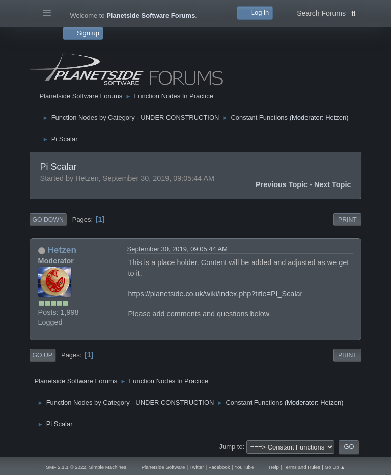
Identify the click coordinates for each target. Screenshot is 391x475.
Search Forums (326, 12)
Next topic (332, 184)
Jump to (231, 447)
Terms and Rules (302, 467)
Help (274, 467)
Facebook (219, 467)
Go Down (48, 219)
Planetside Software (163, 467)
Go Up (42, 355)
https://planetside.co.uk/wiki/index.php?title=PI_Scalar (215, 293)
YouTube (244, 467)
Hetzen (335, 117)
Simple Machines (107, 467)
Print (347, 219)
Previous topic (282, 184)
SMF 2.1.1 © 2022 (66, 467)
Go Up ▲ (335, 467)
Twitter (196, 467)
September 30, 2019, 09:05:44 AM (177, 249)
